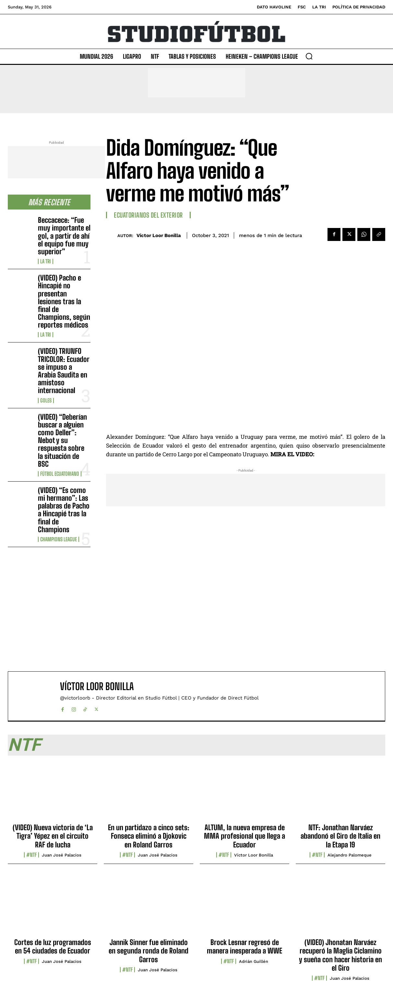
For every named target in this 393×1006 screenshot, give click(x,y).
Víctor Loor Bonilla (159, 235)
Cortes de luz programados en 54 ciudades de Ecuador (52, 946)
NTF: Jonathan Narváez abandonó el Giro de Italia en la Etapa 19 (340, 836)
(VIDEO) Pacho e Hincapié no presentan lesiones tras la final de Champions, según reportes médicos (64, 301)
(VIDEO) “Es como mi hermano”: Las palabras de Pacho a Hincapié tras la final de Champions (63, 510)
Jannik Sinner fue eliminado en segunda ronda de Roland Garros (148, 951)
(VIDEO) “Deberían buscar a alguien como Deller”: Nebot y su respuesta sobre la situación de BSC (62, 440)
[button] (309, 56)
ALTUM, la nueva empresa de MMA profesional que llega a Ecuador (244, 836)
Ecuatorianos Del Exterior (148, 215)
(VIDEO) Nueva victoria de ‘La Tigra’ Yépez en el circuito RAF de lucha (53, 836)
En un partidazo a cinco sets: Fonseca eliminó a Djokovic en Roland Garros (148, 836)
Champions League (58, 539)
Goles (46, 400)
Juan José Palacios (61, 855)
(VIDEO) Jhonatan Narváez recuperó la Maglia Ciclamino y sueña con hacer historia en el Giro (340, 955)
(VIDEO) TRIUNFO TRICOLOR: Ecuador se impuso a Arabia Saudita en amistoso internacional (63, 371)
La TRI (45, 261)
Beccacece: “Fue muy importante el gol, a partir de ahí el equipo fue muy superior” (64, 236)
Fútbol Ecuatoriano (59, 473)
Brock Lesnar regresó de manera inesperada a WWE (244, 946)
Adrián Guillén (253, 961)
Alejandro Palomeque (350, 855)
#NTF (31, 854)
